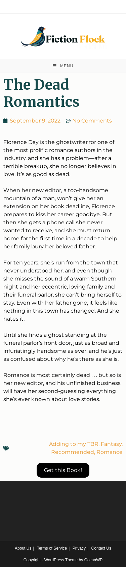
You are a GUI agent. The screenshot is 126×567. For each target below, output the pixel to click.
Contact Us (101, 548)
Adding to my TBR (73, 444)
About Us (23, 548)
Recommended (72, 452)
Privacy (79, 548)
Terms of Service (52, 548)
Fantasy (111, 444)
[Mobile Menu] (63, 66)
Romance (109, 452)
